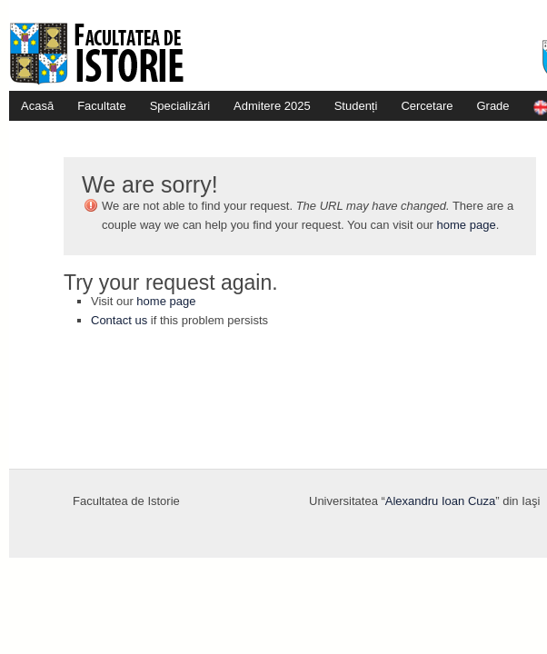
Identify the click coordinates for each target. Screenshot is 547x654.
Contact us (119, 320)
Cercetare (427, 106)
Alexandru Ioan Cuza (440, 501)
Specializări (180, 106)
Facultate (101, 106)
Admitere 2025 (272, 106)
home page (466, 225)
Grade (492, 106)
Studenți (356, 106)
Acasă (37, 106)
